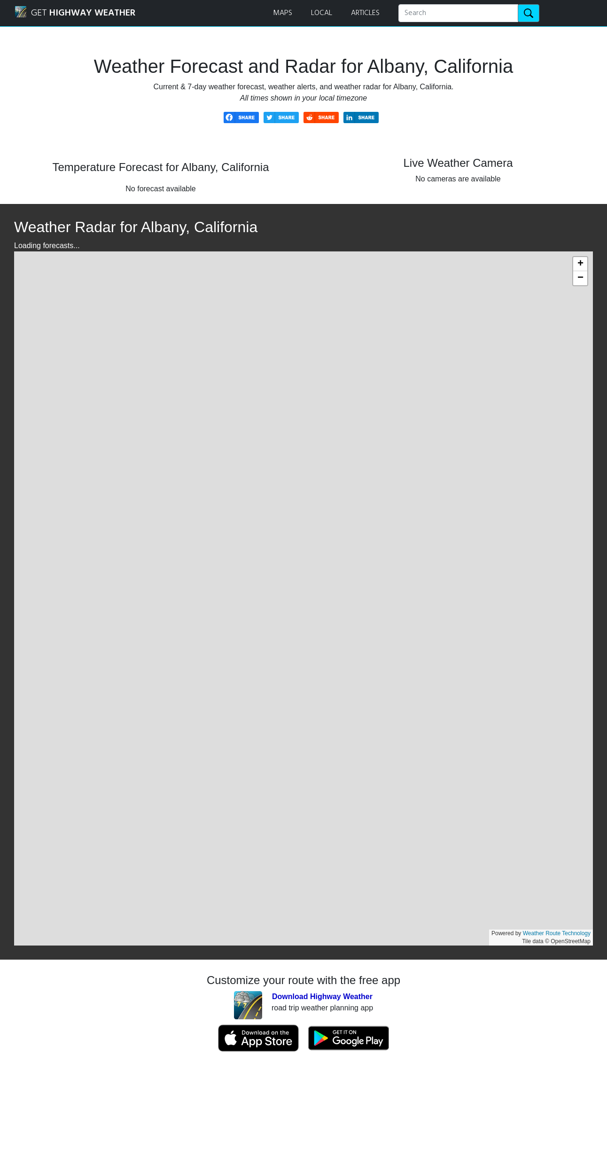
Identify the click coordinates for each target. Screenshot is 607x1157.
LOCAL (321, 13)
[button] (580, 264)
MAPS (282, 13)
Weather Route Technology (557, 933)
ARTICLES (365, 13)
